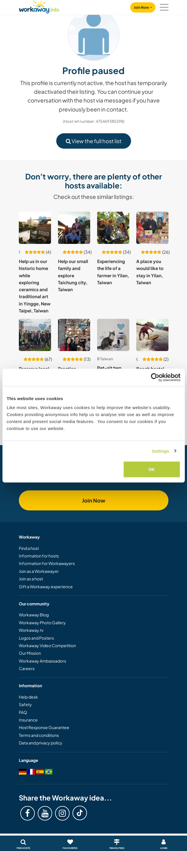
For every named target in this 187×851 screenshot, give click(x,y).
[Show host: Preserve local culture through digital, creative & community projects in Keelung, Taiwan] (35, 335)
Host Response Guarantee (44, 727)
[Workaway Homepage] (39, 6)
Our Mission (30, 653)
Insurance (28, 719)
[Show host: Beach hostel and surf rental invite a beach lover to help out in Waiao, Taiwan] (152, 335)
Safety (25, 704)
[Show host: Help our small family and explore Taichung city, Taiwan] (74, 228)
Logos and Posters (36, 638)
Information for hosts (39, 555)
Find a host (29, 548)
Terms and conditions (39, 735)
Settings (160, 450)
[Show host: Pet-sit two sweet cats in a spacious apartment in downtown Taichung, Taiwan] (113, 335)
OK (151, 469)
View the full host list (93, 141)
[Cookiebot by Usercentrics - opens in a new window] (155, 377)
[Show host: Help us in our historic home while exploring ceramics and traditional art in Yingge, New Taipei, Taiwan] (35, 228)
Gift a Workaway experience (46, 586)
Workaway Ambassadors (42, 660)
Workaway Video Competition (47, 645)
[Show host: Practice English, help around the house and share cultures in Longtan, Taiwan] (74, 335)
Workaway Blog (34, 614)
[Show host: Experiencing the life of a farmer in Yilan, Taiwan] (113, 228)
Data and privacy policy (40, 742)
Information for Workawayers (47, 563)
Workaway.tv (31, 630)
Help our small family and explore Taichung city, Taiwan (73, 275)
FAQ (23, 712)
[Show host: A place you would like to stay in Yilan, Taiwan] (152, 228)
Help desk (28, 696)
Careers (27, 668)
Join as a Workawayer (39, 571)
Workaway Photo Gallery (42, 622)
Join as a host (31, 578)
